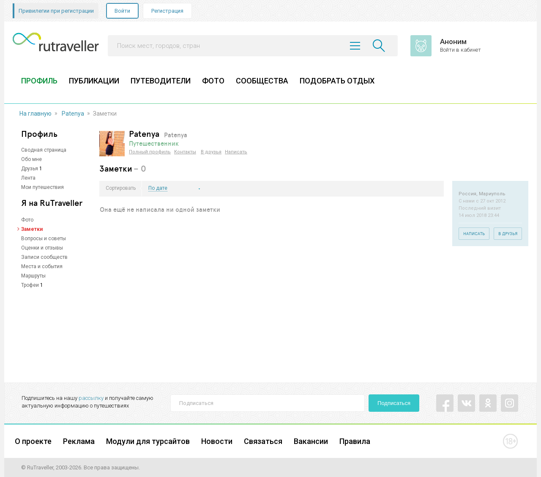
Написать (236, 152)
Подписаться (393, 403)
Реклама (79, 441)
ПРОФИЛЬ (39, 80)
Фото (27, 220)
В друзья (211, 152)
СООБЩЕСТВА (262, 80)
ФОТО (213, 80)
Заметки (32, 229)
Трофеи (30, 285)
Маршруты (33, 276)
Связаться (263, 441)
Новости (216, 441)
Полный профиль (150, 152)
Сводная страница (43, 150)
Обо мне (31, 159)
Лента (28, 178)
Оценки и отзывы (42, 248)
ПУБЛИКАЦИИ (94, 80)
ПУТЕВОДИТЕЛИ (161, 80)
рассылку (91, 398)
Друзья (29, 169)
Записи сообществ (44, 257)
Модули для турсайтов (148, 441)
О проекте (33, 441)
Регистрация (167, 11)
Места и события (42, 266)
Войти (122, 11)
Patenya (73, 113)
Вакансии (311, 441)
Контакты (185, 152)
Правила (354, 441)
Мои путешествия (42, 187)
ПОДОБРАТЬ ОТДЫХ (337, 80)
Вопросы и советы (43, 238)
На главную (35, 113)
